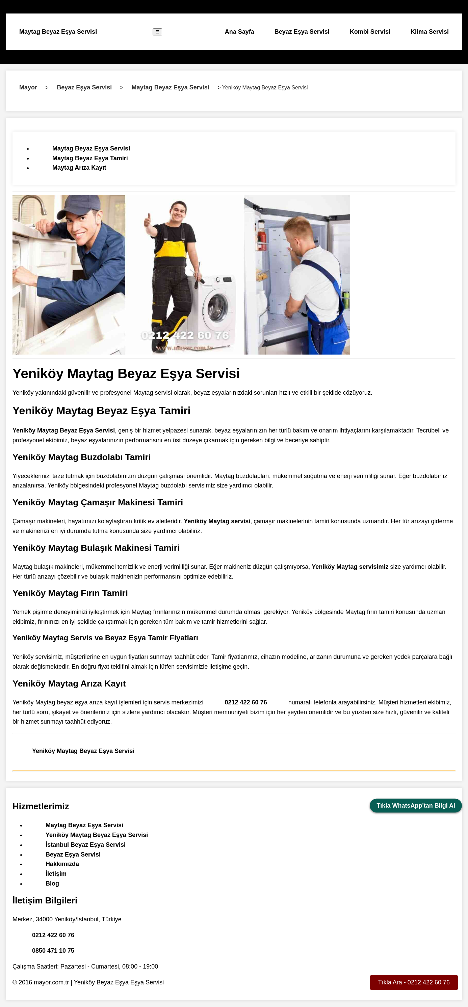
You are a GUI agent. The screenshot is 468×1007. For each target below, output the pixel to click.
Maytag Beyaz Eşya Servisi (58, 31)
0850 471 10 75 (53, 950)
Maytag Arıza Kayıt (79, 167)
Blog (52, 883)
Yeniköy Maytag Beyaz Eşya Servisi (83, 751)
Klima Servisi (430, 31)
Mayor (28, 87)
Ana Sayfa (239, 31)
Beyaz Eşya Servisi (302, 31)
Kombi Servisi (370, 31)
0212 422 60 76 (246, 702)
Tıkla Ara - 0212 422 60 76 (414, 982)
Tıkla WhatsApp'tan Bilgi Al (415, 805)
